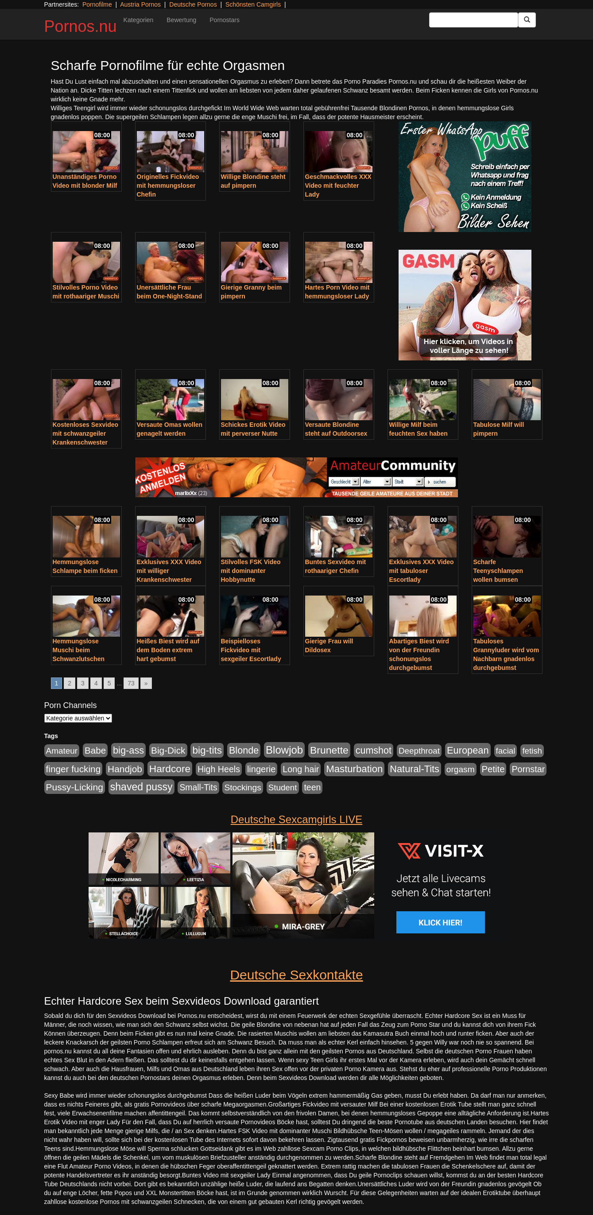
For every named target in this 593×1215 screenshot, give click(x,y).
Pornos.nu (80, 26)
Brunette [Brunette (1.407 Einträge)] (329, 750)
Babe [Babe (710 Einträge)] (95, 750)
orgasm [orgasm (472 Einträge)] (460, 769)
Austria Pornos (140, 4)
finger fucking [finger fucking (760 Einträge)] (73, 769)
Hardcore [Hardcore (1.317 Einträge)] (169, 768)
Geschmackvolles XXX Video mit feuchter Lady (338, 185)
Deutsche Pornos (193, 4)
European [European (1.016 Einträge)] (468, 750)
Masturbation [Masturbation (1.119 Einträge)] (354, 768)
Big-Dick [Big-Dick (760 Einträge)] (168, 750)
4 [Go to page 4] (96, 683)
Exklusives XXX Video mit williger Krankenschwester (169, 570)
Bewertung (181, 19)
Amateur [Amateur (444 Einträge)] (62, 750)
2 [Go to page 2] (69, 683)
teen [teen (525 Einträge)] (312, 787)
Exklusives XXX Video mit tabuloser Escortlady (421, 570)
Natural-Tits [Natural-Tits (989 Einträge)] (414, 768)
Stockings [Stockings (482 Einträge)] (242, 787)
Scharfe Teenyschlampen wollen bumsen (498, 570)
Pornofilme (97, 4)
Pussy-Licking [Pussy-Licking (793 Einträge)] (74, 787)
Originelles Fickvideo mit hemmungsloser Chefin (168, 185)
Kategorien (139, 19)
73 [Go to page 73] (131, 683)
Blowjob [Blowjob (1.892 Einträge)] (284, 750)
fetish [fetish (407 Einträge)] (532, 750)
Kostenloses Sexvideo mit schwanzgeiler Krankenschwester (86, 433)
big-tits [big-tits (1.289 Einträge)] (207, 750)
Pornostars (224, 19)
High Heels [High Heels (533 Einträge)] (219, 769)
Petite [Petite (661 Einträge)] (493, 769)
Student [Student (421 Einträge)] (282, 787)
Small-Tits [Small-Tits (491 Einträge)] (198, 787)
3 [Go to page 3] (83, 683)
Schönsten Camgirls (253, 4)
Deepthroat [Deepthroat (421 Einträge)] (419, 750)
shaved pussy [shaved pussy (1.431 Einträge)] (141, 787)
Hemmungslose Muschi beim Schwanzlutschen (79, 650)
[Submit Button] (527, 19)
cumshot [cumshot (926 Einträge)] (373, 750)
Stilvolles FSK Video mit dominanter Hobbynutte (251, 570)
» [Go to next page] (146, 683)
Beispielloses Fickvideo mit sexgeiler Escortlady (251, 650)
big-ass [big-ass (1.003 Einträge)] (128, 750)
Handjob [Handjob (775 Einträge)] (125, 769)
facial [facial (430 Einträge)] (505, 750)
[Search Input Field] (473, 19)
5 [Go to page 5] (109, 683)
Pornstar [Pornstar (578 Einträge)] (528, 769)
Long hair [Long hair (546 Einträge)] (301, 769)
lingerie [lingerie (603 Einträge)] (261, 769)
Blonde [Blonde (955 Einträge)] (244, 750)
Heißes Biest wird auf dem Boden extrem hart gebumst (168, 650)
